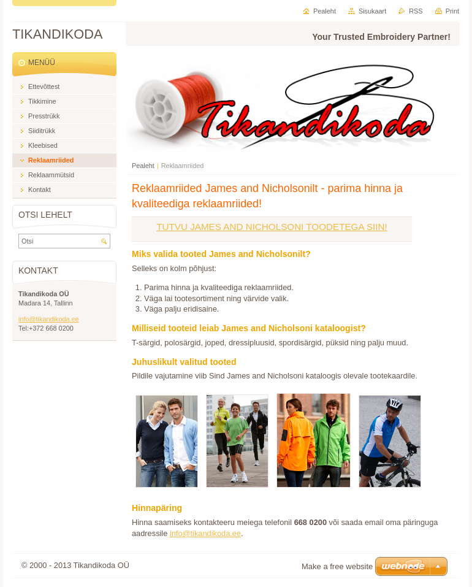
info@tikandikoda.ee (205, 533)
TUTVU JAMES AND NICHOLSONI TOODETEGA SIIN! (271, 226)
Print (452, 11)
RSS (415, 11)
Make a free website (337, 566)
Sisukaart (372, 11)
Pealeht (143, 165)
